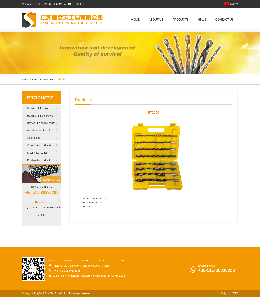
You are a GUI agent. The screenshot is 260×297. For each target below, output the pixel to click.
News (202, 19)
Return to (86, 206)
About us (156, 19)
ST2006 (100, 202)
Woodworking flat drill (39, 130)
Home (135, 19)
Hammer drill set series (40, 115)
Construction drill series (40, 145)
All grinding (33, 137)
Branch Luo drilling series (41, 123)
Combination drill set (38, 160)
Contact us (224, 19)
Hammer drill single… (39, 108)
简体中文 (231, 4)
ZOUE (235, 293)
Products (180, 19)
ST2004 (104, 198)
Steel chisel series (37, 152)
